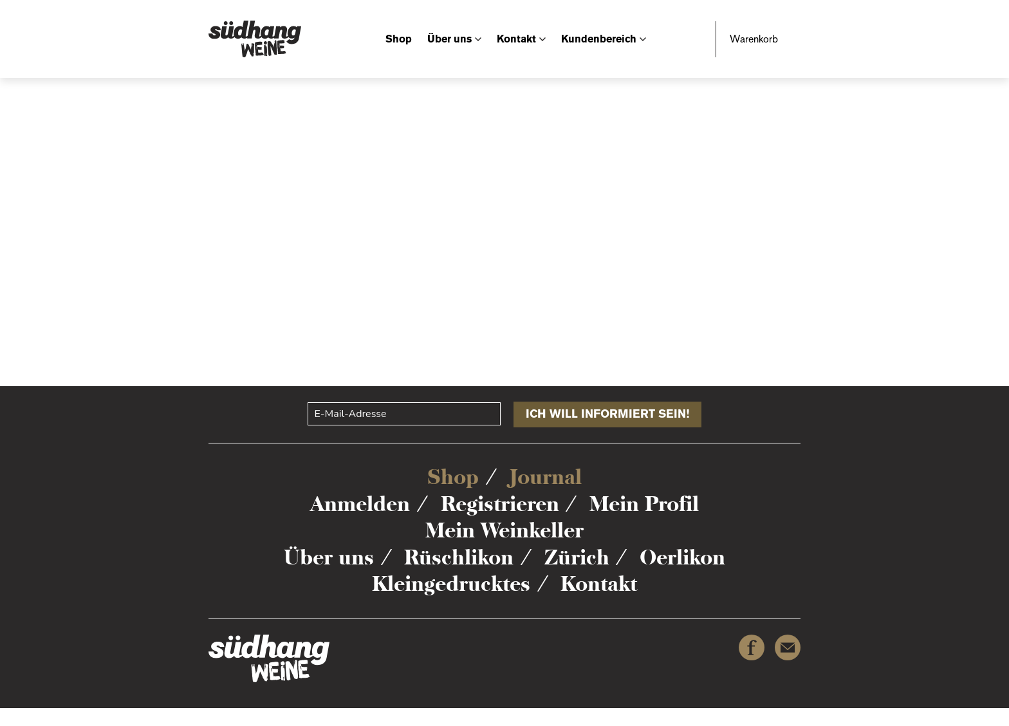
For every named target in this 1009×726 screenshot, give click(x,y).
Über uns (449, 39)
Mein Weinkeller (504, 530)
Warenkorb (754, 39)
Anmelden (360, 503)
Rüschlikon (459, 557)
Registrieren (500, 503)
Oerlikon (682, 557)
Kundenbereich (598, 39)
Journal (546, 476)
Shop (398, 39)
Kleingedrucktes (451, 583)
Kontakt (516, 39)
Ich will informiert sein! (607, 414)
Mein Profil (644, 503)
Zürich (576, 557)
